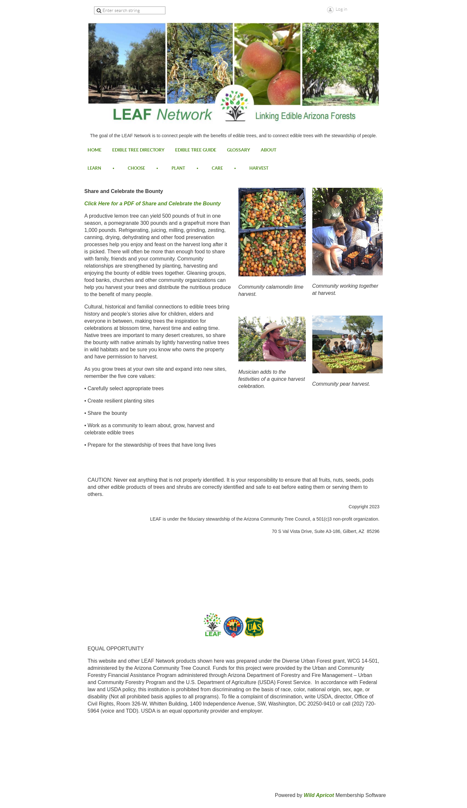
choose (136, 168)
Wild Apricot (319, 795)
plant (178, 168)
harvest (259, 168)
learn (94, 168)
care (217, 168)
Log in (341, 9)
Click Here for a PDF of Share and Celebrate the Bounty (152, 203)
